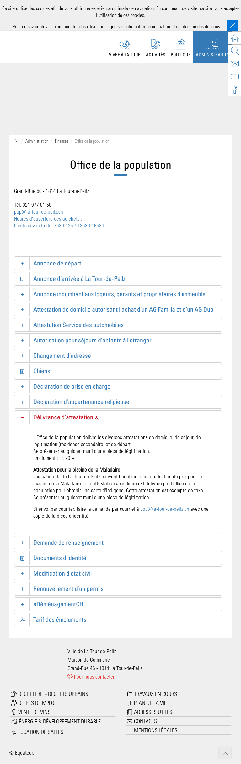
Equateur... (26, 752)
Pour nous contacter (91, 676)
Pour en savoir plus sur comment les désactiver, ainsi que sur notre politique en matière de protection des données (116, 26)
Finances (61, 141)
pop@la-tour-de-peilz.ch (38, 211)
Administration (36, 141)
